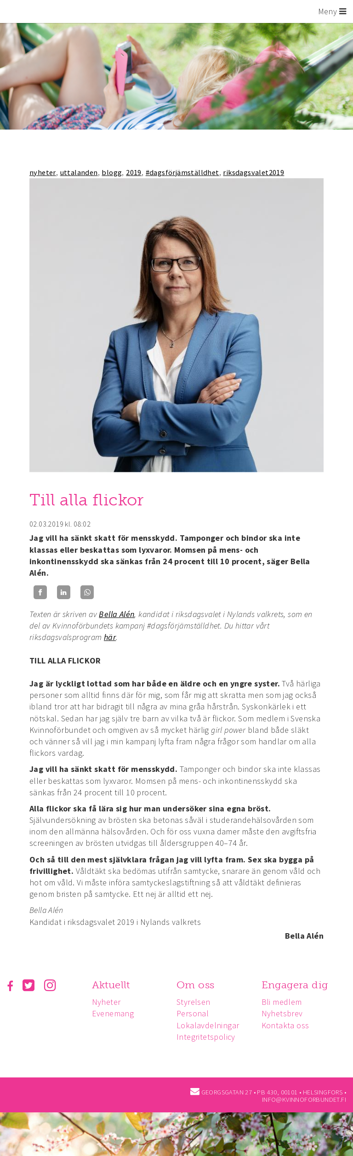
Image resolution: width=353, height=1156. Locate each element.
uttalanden (79, 172)
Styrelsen (196, 1002)
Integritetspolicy (208, 1036)
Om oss (197, 985)
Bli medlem (285, 1002)
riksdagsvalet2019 (253, 172)
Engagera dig (298, 985)
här (110, 637)
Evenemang (114, 1013)
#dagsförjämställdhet (182, 172)
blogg (112, 172)
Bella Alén (116, 614)
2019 (134, 172)
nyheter (42, 172)
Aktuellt (112, 985)
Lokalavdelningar (210, 1025)
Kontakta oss (289, 1025)
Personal (195, 1013)
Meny (332, 11)
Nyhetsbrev (285, 1013)
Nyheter (107, 1002)
